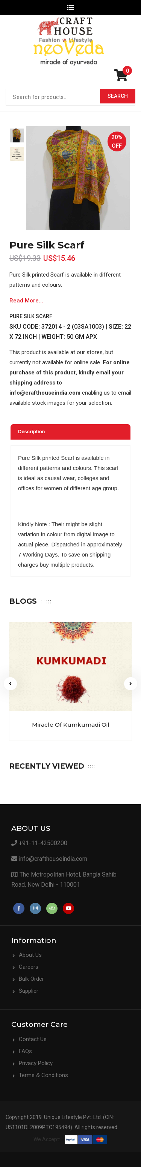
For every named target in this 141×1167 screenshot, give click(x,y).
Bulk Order (31, 978)
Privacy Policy (36, 1063)
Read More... (26, 300)
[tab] (70, 432)
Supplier (28, 990)
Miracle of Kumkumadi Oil (70, 724)
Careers (28, 967)
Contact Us (33, 1039)
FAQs (25, 1051)
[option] (17, 135)
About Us (30, 955)
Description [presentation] (31, 431)
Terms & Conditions (43, 1075)
